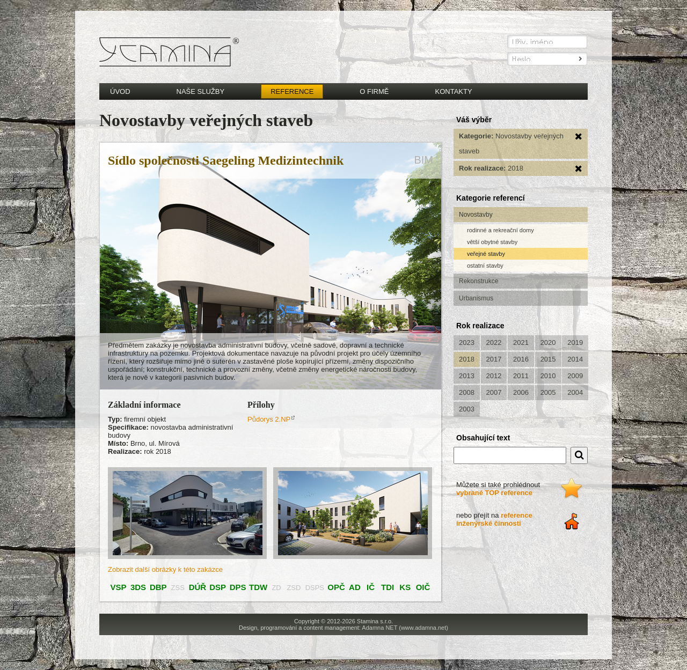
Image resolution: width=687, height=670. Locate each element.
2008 (466, 392)
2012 (494, 376)
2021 (521, 342)
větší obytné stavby (492, 242)
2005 (548, 392)
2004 (575, 392)
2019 (575, 342)
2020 (548, 342)
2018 (466, 359)
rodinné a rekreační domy (500, 230)
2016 (521, 359)
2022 (494, 342)
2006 (521, 392)
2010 (548, 376)
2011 (521, 376)
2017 (494, 359)
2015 (548, 359)
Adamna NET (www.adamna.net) (405, 627)
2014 (575, 359)
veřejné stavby (486, 254)
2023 (466, 342)
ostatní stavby (485, 265)
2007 (494, 392)
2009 (575, 376)
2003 (466, 409)
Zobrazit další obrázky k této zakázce (165, 569)
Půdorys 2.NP (268, 419)
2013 (466, 376)
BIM (423, 160)
